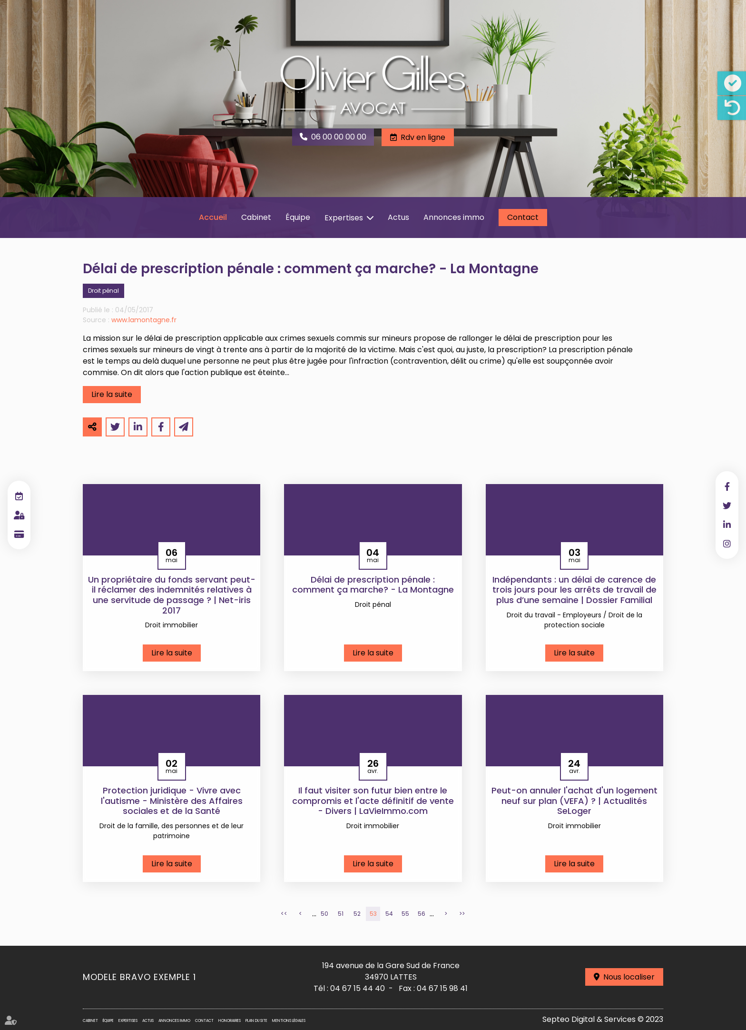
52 (357, 914)
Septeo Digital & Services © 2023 (602, 1019)
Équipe (297, 217)
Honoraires (229, 1020)
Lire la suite (111, 394)
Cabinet (256, 217)
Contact (523, 217)
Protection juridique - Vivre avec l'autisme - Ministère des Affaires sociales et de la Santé (172, 800)
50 (324, 914)
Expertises (343, 217)
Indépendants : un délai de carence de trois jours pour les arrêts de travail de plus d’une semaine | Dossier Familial (574, 589)
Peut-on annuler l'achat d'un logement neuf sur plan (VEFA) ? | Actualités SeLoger (574, 800)
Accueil (213, 217)
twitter (727, 505)
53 (373, 914)
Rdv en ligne (423, 137)
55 (405, 914)
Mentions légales (288, 1020)
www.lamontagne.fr (144, 320)
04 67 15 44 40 (357, 988)
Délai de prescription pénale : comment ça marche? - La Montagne (373, 584)
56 (421, 914)
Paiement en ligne (19, 534)
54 (389, 914)
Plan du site (256, 1020)
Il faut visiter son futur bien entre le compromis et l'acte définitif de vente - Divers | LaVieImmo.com (373, 800)
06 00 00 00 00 (338, 136)
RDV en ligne (19, 496)
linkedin (727, 524)
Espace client (19, 515)
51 (341, 914)
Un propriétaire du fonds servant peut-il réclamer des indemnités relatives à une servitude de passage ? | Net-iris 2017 (171, 594)
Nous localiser (629, 976)
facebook (727, 486)
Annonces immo (453, 217)
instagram (727, 543)
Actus (398, 217)
